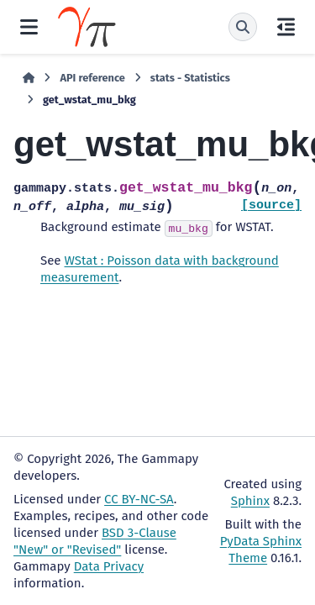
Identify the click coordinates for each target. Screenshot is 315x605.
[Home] (28, 78)
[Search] (242, 27)
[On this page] (286, 27)
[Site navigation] (29, 27)
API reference (92, 77)
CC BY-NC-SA (139, 499)
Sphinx (250, 500)
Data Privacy (109, 566)
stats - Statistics (190, 77)
